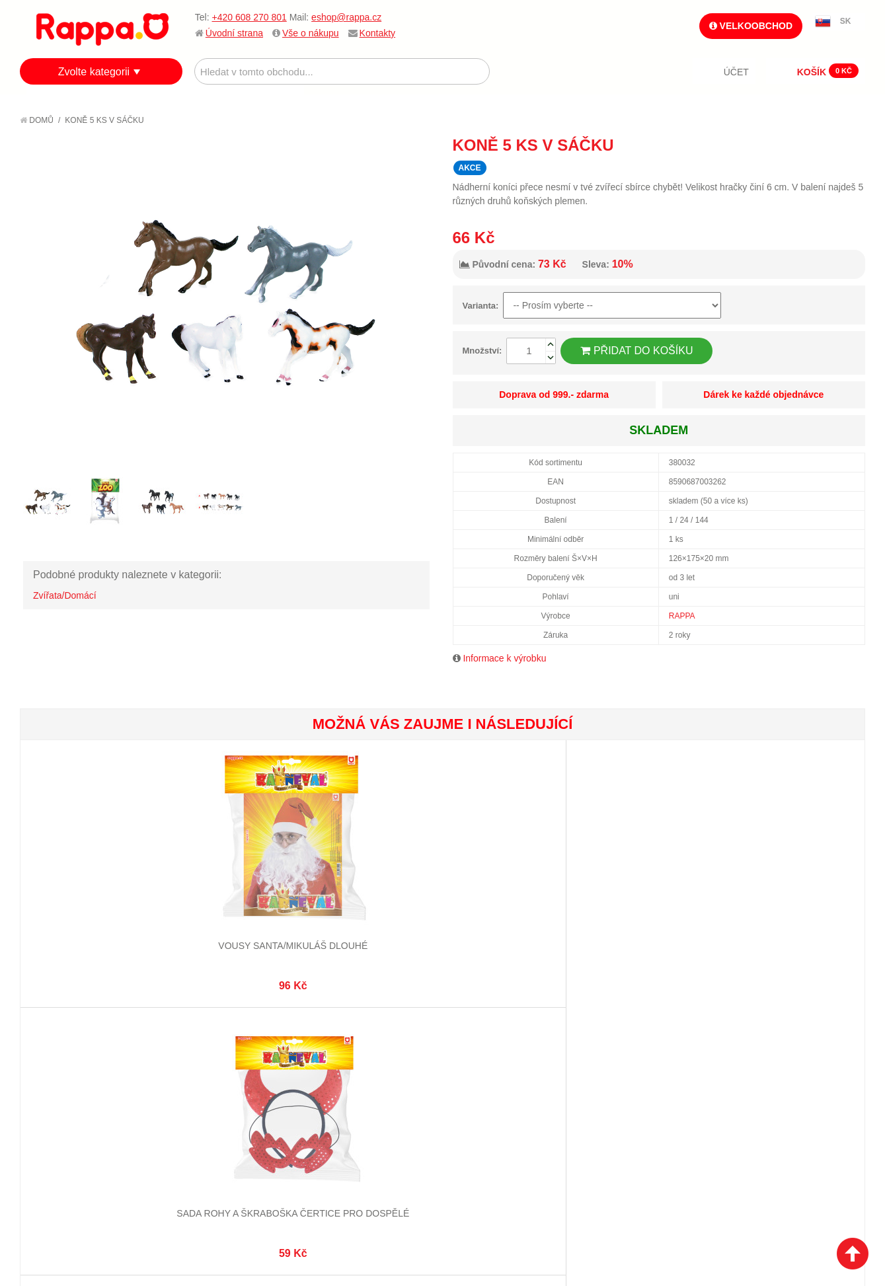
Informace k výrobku (504, 658)
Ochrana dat (62, 1100)
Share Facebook (825, 144)
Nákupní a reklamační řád (91, 1067)
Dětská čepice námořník (793, 890)
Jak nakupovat (66, 1050)
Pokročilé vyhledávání (224, 1067)
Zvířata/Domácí (64, 595)
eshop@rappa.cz (346, 17)
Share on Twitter (852, 144)
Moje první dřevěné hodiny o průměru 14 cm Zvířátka (653, 903)
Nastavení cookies (410, 1209)
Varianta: (481, 306)
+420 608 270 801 (249, 17)
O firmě (50, 1035)
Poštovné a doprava (79, 1083)
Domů (37, 120)
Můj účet (332, 1035)
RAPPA (682, 616)
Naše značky (62, 1116)
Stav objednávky (349, 1050)
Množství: (482, 351)
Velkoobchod (750, 25)
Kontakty (377, 33)
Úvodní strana (234, 33)
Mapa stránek (203, 1035)
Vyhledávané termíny (220, 1050)
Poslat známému (799, 144)
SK (845, 21)
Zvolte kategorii (94, 71)
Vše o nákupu (310, 33)
